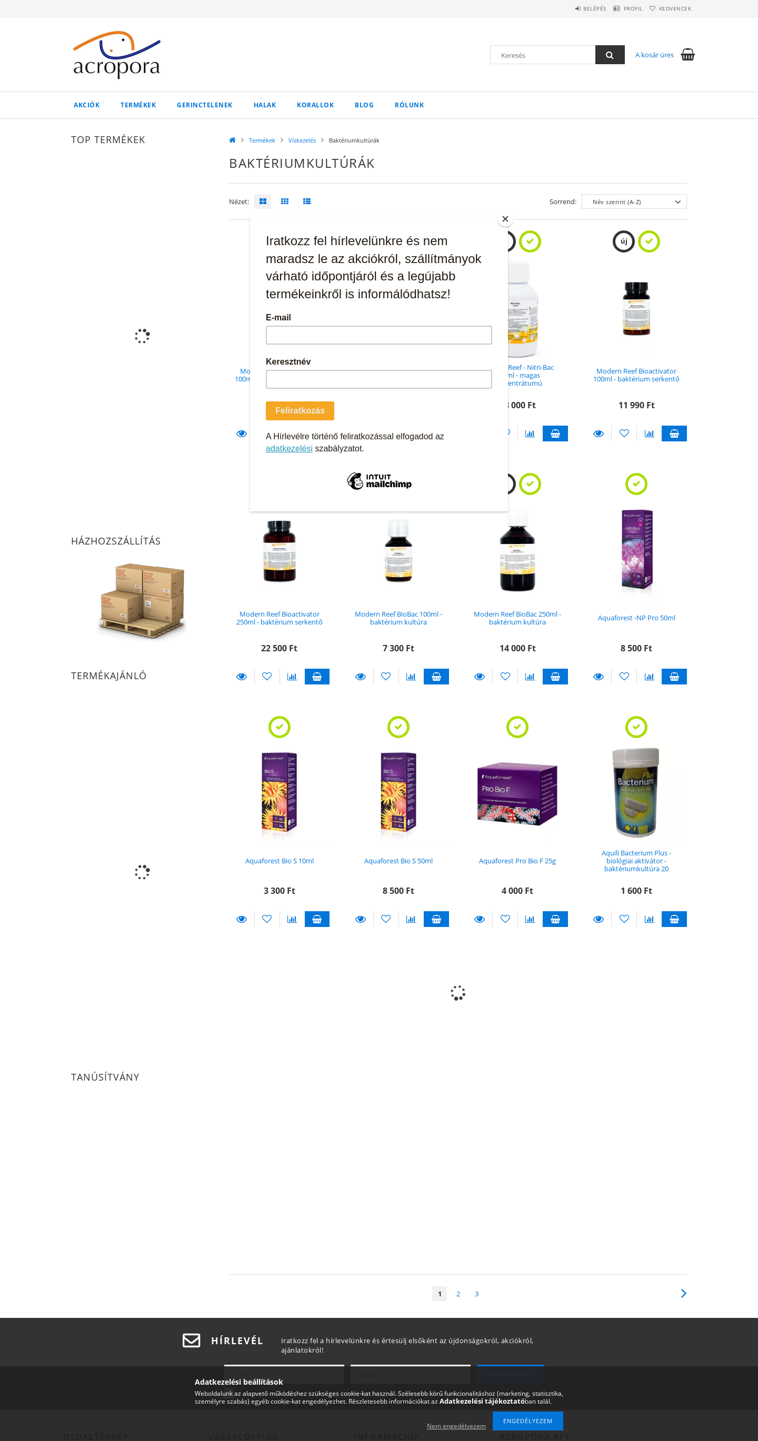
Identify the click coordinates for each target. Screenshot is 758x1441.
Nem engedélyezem (456, 1426)
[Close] (505, 219)
